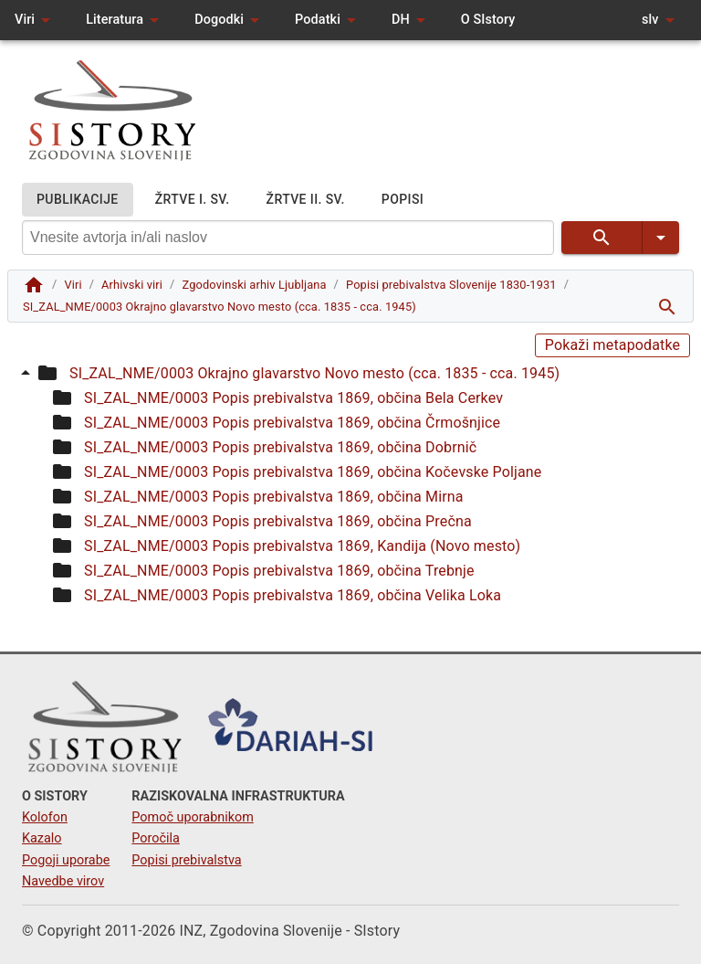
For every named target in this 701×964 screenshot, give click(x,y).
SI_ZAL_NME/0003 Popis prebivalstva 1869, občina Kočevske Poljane (312, 472)
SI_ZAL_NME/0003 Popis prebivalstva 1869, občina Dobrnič (280, 447)
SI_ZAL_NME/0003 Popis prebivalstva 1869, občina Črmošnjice (292, 422)
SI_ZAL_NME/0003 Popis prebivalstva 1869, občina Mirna (274, 496)
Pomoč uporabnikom (192, 817)
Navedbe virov (63, 881)
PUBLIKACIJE (77, 200)
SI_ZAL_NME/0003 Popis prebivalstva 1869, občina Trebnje (279, 570)
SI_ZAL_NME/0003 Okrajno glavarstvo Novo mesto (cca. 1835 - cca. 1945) (314, 373)
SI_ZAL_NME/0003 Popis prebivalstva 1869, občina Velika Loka (292, 595)
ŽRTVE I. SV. (193, 200)
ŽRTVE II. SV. (306, 200)
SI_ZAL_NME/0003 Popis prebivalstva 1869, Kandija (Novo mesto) (302, 546)
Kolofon (45, 817)
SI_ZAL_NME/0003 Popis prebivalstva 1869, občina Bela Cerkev (293, 398)
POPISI (402, 200)
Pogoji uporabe (66, 860)
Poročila (155, 838)
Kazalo (42, 838)
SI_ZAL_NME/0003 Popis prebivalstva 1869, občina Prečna (278, 521)
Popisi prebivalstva (186, 860)
